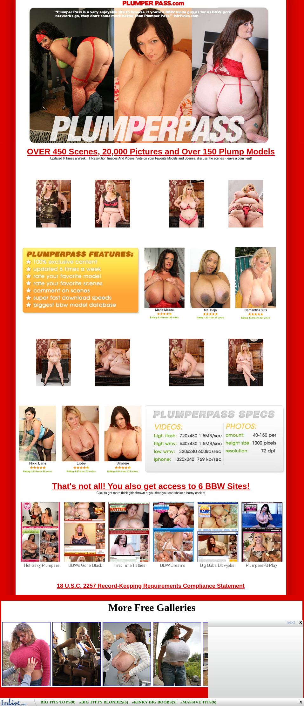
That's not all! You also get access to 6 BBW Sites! (151, 486)
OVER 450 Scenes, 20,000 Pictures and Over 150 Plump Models (151, 151)
